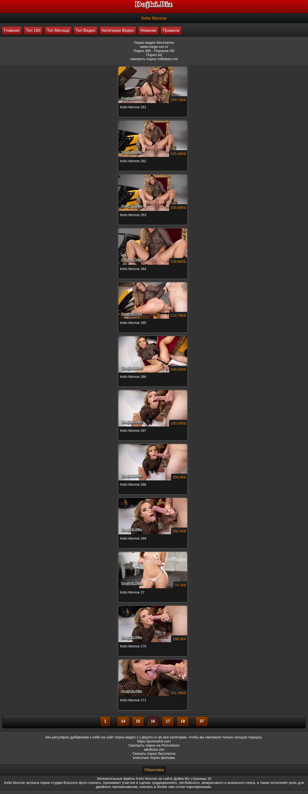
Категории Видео (118, 30)
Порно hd (154, 55)
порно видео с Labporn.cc (136, 737)
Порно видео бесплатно (154, 42)
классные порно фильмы (154, 757)
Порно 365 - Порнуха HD (153, 51)
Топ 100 (33, 30)
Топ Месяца (58, 30)
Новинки (148, 30)
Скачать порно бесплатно (154, 753)
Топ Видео (85, 30)
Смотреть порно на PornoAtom (154, 745)
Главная (11, 30)
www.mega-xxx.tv (154, 47)
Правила (171, 30)
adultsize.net (154, 749)
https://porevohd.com (154, 741)
